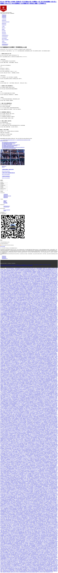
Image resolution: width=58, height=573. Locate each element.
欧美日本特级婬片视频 (34, 521)
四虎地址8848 (36, 509)
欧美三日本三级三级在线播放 (6, 554)
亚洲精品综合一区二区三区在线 (17, 402)
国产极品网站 (18, 488)
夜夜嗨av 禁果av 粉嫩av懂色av (32, 366)
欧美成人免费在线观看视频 (52, 309)
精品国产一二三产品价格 (15, 499)
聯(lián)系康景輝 (4, 38)
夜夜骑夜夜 (34, 364)
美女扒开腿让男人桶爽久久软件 (14, 343)
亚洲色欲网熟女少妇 (39, 339)
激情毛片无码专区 (14, 310)
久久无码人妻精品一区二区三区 (44, 353)
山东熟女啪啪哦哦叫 (14, 420)
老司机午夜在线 (29, 314)
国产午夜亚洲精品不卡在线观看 (40, 426)
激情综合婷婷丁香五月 (18, 553)
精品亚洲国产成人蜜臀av (12, 334)
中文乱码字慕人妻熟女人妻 (10, 276)
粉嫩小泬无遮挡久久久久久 (48, 428)
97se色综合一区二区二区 (4, 353)
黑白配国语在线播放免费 (23, 572)
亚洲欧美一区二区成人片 (10, 303)
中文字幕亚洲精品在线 (52, 446)
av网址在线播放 (38, 398)
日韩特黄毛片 (31, 559)
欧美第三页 (28, 364)
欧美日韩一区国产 (15, 417)
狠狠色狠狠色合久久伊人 (8, 566)
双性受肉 (21, 525)
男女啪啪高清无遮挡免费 (6, 305)
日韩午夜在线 (49, 327)
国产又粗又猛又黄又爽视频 (31, 572)
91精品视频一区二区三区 (36, 344)
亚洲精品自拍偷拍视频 (20, 435)
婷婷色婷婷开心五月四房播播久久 (20, 382)
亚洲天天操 (15, 298)
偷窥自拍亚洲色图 (39, 528)
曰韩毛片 (48, 436)
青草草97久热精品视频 (7, 360)
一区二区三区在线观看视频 (43, 333)
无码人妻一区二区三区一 (21, 403)
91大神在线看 (29, 537)
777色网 (28, 559)
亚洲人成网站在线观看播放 (32, 451)
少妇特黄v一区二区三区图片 (11, 292)
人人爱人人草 (26, 505)
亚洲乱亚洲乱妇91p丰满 (30, 447)
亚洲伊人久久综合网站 (16, 299)
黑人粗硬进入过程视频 (52, 292)
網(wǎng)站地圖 (2, 246)
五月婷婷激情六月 (5, 352)
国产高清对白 (45, 339)
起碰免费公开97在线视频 (27, 304)
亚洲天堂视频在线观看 (50, 317)
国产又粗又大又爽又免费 (31, 277)
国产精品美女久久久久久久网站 (41, 468)
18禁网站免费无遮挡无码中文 (49, 515)
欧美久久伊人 (52, 505)
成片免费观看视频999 (23, 299)
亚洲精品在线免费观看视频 (49, 571)
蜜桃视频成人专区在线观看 (37, 271)
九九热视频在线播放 (46, 456)
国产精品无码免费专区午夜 (19, 392)
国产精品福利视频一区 (49, 536)
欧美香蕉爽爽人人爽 (37, 536)
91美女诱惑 (42, 493)
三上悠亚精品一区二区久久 (24, 327)
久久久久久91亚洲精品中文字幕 (52, 455)
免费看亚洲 (52, 290)
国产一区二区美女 (45, 528)
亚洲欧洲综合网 (34, 419)
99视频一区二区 (26, 319)
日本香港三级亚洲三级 (24, 307)
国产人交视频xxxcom (23, 455)
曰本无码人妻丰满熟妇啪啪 (44, 292)
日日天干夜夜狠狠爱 (11, 272)
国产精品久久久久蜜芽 (23, 289)
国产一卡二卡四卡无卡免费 (24, 268)
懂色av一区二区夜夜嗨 (17, 330)
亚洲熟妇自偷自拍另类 (16, 341)
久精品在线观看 (44, 549)
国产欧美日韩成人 (47, 539)
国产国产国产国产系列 (40, 361)
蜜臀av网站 (55, 430)
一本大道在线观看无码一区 (53, 315)
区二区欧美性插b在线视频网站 (34, 337)
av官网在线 (12, 502)
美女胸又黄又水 (17, 500)
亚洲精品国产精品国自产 (24, 358)
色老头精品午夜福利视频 (35, 474)
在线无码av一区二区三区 (46, 296)
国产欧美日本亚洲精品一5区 (47, 330)
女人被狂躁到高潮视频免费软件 (50, 468)
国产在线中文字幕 (11, 553)
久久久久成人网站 (17, 570)
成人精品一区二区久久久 (53, 429)
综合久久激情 (7, 515)
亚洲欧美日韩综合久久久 (18, 393)
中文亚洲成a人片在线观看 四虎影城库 (51, 516)
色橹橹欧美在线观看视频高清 (20, 446)
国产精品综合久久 (48, 338)
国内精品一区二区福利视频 (22, 527)
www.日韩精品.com (34, 463)
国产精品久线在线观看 (36, 370)
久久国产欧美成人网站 (43, 368)
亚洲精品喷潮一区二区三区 (13, 507)
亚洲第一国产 (45, 341)
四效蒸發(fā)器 (4, 16)
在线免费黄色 (24, 386)
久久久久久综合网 (10, 476)
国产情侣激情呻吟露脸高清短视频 (41, 358)
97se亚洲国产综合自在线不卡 (50, 357)
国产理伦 (47, 293)
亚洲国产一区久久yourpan (11, 440)
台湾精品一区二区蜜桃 (13, 472)
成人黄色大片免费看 (30, 303)
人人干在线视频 (13, 505)
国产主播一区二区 (31, 505)
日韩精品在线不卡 (28, 292)
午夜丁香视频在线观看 (41, 359)
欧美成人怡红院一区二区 (51, 442)
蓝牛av (55, 558)
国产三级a (51, 489)
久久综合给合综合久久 (46, 483)
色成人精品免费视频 (37, 391)
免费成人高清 (49, 358)
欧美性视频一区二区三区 (25, 429)
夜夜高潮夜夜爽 (52, 392)
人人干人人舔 (25, 390)
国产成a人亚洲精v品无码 (16, 374)
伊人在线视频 (15, 409)
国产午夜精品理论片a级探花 (10, 280)
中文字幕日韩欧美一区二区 (29, 494)
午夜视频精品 (53, 268)
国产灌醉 (47, 502)
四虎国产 (52, 325)
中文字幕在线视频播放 (32, 522)
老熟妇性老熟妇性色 (38, 350)
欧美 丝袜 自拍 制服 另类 (12, 457)
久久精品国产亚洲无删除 (52, 322)
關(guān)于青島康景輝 (5, 39)
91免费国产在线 (22, 368)
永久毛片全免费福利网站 (29, 500)
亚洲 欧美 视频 (4, 325)
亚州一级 (56, 326)
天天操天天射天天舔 (45, 478)
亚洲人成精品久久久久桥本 (44, 488)
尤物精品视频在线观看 (51, 518)
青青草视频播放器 (16, 290)
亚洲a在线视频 (47, 457)
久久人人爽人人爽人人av (4, 312)
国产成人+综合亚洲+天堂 (42, 392)
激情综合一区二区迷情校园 (47, 506)
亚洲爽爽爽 (7, 403)
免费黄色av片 (30, 435)
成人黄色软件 (17, 338)
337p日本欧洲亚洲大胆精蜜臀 (36, 514)
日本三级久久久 (53, 303)
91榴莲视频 (17, 545)
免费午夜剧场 (10, 408)
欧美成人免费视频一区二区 (31, 288)
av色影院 (4, 423)
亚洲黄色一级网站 (12, 570)
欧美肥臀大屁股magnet (20, 461)
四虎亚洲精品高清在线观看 (48, 570)
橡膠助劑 (3, 29)
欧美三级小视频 (33, 310)
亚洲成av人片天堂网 (15, 544)
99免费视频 (26, 333)
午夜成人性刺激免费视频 (19, 339)
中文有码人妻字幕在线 (35, 435)
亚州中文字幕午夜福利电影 (53, 521)
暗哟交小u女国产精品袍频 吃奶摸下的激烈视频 (29, 428)
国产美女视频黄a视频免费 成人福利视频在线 (41, 326)
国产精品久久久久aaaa (18, 386)
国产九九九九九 (42, 375)
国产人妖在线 (38, 300)
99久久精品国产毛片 (44, 374)
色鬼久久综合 (2, 547)
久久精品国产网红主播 (42, 554)
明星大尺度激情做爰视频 (48, 564)
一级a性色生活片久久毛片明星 (44, 331)
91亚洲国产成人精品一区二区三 (43, 471)
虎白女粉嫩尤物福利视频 (24, 282)
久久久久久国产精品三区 (29, 325)
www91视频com (19, 507)
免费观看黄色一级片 (22, 408)
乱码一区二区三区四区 (8, 547)
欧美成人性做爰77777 (23, 445)
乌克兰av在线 (13, 392)
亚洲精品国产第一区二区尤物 (52, 398)
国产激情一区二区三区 (41, 570)
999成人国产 (9, 398)
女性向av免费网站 (7, 480)
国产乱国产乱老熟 (32, 311)
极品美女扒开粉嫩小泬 (26, 487)
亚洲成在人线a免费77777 (25, 375)
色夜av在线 (47, 278)
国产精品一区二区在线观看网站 (13, 387)
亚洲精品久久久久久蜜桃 (20, 434)
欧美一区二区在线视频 (12, 446)
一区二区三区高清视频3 (45, 277)
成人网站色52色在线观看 (29, 287)
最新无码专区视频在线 (24, 552)
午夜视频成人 (18, 436)
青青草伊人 (5, 440)
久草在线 (5, 282)
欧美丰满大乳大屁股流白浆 (20, 501)
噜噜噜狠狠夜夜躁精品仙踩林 (23, 533)
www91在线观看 (11, 327)
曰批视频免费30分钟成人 (13, 371)
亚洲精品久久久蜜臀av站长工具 (23, 377)
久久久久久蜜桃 (18, 358)
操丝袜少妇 (5, 358)
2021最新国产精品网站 (28, 403)
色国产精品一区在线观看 (39, 341)
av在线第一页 (25, 402)
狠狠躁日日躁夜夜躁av (53, 377)
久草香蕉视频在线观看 (46, 305)
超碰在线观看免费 (18, 563)
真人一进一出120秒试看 (47, 325)
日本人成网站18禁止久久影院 (51, 420)
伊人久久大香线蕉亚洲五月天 (50, 396)
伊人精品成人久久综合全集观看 (6, 392)
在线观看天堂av (5, 412)
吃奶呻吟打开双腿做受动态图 (28, 331)
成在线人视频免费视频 (54, 444)
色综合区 (39, 485)
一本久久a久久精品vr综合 (27, 365)
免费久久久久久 (16, 296)
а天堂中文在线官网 (22, 449)
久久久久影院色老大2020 (14, 322)
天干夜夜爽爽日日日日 (20, 534)
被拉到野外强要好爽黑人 (23, 488)
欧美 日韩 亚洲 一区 (32, 490)
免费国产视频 (8, 304)
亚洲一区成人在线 (36, 287)
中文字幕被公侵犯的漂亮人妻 (38, 399)
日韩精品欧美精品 (26, 490)
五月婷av (5, 539)
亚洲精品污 (17, 571)
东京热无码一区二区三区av (9, 424)
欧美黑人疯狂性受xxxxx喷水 (8, 374)
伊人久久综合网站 (24, 568)
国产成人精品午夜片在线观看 (18, 510)
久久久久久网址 (53, 327)
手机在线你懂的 (33, 418)
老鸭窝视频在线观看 (28, 449)
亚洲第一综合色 (19, 537)
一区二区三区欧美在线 (4, 391)
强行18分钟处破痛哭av (24, 570)
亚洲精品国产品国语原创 (34, 396)
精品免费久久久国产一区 (20, 565)
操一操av (3, 545)
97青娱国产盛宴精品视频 (22, 422)
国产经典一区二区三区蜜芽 (22, 423)
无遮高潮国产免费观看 (36, 565)
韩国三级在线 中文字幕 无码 (4, 327)
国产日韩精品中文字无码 (40, 386)
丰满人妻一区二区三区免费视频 (40, 293)
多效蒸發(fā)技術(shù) (5, 35)
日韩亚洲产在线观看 (6, 343)
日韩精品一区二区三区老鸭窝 (12, 548)
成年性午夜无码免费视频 (47, 361)
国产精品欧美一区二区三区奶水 (6, 284)
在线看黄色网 (6, 363)
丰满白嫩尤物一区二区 (49, 274)
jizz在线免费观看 (23, 303)
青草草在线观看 (2, 461)
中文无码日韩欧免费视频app (11, 514)
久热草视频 (54, 532)
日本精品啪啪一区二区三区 (18, 442)
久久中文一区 (33, 294)
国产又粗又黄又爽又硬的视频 (10, 401)
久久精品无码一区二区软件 (50, 285)
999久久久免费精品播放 (17, 303)
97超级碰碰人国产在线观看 (33, 429)
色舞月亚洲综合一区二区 (24, 541)
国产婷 (40, 288)
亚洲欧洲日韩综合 (34, 314)
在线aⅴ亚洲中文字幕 (12, 437)
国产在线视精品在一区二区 (28, 406)
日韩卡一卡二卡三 (24, 431)
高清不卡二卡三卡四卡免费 (19, 484)
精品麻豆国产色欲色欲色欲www (38, 506)
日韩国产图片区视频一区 (50, 548)
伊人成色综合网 (2, 431)
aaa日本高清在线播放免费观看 (40, 564)
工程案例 (3, 26)
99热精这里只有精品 (55, 385)
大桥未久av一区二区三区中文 (10, 271)
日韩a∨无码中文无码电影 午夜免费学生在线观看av (7, 430)
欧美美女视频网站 (24, 471)
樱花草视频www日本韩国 (5, 339)
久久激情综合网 (43, 393)
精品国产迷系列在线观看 (21, 522)
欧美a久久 (4, 317)
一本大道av (43, 447)
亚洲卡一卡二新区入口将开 (43, 467)
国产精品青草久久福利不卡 (24, 374)
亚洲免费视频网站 (35, 284)
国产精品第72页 (36, 327)
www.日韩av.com (49, 333)
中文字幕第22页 (3, 561)
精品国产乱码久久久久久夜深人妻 (25, 556)
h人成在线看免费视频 (27, 466)
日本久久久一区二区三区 (44, 398)
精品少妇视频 (15, 568)
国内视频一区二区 (28, 349)
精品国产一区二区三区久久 (39, 572)
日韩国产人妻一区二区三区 (11, 429)
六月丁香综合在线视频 (38, 490)
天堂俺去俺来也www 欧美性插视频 (35, 375)
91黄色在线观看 (42, 538)
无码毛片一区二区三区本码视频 (46, 312)
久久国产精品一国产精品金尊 (34, 412)
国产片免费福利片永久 (47, 418)
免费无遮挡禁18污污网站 (49, 359)
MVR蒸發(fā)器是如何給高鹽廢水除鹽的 (9, 148)
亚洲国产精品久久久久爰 (15, 520)
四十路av (22, 521)
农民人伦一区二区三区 (47, 537)
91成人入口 (45, 436)
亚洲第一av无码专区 (5, 433)
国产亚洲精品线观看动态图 (48, 380)
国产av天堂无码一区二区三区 (53, 293)
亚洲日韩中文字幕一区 (13, 372)
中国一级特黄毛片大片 (37, 423)
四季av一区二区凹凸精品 (5, 538)
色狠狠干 (23, 494)
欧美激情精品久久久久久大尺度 (40, 433)
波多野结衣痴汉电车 (51, 326)
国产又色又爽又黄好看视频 (33, 539)
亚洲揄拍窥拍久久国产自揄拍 (44, 403)
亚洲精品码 (10, 376)
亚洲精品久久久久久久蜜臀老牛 (10, 382)
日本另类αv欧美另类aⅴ (39, 360)
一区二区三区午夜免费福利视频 (49, 407)
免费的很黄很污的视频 (45, 469)
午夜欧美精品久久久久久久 (6, 533)
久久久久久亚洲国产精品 (22, 397)
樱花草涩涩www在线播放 (10, 423)
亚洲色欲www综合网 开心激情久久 (50, 272)
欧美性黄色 (40, 365)
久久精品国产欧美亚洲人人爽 (26, 274)
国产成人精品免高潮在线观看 (51, 467)
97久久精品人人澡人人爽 (33, 369)
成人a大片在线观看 (35, 363)
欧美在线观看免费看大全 (48, 363)
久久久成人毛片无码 (11, 338)
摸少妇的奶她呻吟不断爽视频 (42, 548)
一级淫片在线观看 (11, 552)
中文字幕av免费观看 (43, 536)
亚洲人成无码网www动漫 (12, 312)
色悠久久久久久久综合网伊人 (19, 441)
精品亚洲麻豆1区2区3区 (54, 547)
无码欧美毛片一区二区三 (11, 386)
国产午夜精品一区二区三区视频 (31, 347)
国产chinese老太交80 (13, 518)
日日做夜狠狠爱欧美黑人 (4, 338)
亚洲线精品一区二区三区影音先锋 (10, 345)
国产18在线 (45, 280)
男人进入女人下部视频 (23, 440)
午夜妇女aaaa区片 (29, 538)
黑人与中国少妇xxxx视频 (37, 526)
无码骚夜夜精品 (27, 434)
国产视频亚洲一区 (25, 507)
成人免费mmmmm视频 (51, 336)
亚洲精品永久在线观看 (13, 461)
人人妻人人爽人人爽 (53, 289)
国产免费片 (11, 319)
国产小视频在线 (45, 442)
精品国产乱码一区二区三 (5, 507)
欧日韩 (21, 539)
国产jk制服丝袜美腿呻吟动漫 (36, 283)
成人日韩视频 (28, 376)
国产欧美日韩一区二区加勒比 (6, 565)
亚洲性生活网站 (38, 347)
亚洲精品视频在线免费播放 (36, 507)
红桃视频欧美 (26, 441)
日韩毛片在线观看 (32, 413)
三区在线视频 (43, 354)
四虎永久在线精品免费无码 (11, 328)
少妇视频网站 (31, 381)
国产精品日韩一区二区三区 (34, 376)
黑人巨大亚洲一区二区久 (18, 463)
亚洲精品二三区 (44, 269)
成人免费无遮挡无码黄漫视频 (30, 515)
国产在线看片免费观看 (11, 455)
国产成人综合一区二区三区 (9, 521)
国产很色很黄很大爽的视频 (4, 404)
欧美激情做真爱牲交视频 (47, 517)
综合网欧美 (23, 444)
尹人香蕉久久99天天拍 (25, 539)
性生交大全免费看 (6, 319)
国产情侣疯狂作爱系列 (45, 417)
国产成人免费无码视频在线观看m (47, 350)
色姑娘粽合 (54, 495)
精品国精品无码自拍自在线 (48, 299)
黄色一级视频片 (30, 312)
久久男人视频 (5, 368)
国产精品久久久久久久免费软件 (23, 464)
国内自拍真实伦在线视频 (48, 294)
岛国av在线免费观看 (42, 338)
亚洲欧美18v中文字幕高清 (41, 314)
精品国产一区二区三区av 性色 (23, 277)
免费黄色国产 (29, 440)
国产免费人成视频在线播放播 (52, 372)
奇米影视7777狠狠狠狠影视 (11, 393)
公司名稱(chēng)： (3, 185)
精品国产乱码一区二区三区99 (49, 415)
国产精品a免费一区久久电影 (47, 385)
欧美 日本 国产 (46, 273)
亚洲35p (6, 294)
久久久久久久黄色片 (20, 372)
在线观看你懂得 (23, 515)
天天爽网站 (12, 361)
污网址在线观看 (43, 271)
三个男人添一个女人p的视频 (39, 390)
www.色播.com (44, 563)
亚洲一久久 (14, 460)
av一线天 (44, 543)
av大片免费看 (17, 455)
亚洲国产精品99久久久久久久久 (46, 276)
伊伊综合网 (47, 534)
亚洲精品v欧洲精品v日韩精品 (43, 555)
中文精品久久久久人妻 (37, 320)
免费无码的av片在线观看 (5, 277)
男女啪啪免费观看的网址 (27, 388)
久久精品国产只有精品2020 (7, 452)
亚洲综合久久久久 (24, 476)
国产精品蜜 (11, 523)
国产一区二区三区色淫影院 (19, 328)
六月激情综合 (48, 303)
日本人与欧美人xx (30, 333)
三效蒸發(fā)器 (4, 15)
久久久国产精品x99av (31, 348)
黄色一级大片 (54, 334)
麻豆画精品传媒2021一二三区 (53, 469)
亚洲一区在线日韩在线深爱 (46, 409)
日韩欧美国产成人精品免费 (35, 555)
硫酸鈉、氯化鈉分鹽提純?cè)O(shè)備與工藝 (9, 145)
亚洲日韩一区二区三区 (19, 460)
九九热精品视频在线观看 (24, 511)
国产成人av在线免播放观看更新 (13, 277)
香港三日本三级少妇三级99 (5, 523)
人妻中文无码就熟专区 (13, 304)
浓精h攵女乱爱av (41, 458)
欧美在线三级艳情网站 (41, 539)
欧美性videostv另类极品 (14, 561)
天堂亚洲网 (47, 433)
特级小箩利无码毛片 (22, 407)
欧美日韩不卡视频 (28, 415)
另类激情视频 (3, 401)
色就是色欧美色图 (27, 342)
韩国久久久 (34, 345)
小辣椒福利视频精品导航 (9, 268)
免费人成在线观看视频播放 (52, 488)
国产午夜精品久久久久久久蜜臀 (31, 456)
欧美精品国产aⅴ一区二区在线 (28, 409)
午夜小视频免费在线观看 (14, 370)
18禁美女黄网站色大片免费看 (43, 332)
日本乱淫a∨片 (17, 317)
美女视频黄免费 (50, 545)
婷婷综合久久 (54, 312)
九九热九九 (42, 300)
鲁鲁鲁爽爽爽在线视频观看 (11, 468)
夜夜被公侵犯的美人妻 (6, 375)
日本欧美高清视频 (20, 558)
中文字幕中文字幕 (53, 352)
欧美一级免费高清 (15, 566)
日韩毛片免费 (48, 531)
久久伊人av (42, 504)
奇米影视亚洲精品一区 (37, 447)
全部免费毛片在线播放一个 (23, 396)
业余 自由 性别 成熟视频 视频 (46, 522)
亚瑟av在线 (34, 433)
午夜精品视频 (39, 393)
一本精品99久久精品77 (24, 436)
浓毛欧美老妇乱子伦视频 (13, 458)
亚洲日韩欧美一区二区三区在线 (9, 354)
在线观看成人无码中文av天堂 (16, 350)
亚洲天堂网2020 (22, 317)
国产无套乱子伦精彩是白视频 (35, 309)
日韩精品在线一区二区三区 (48, 495)
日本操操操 (2, 380)
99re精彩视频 (31, 491)
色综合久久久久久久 (38, 522)
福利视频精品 (29, 328)
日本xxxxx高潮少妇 (34, 379)
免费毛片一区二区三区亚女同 (48, 479)
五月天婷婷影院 (52, 531)
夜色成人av (56, 407)
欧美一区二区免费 (8, 542)
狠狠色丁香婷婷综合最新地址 (15, 344)
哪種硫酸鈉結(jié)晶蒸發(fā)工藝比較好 (8, 143)
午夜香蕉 (47, 521)
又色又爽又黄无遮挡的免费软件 (45, 290)
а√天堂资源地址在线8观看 (18, 569)
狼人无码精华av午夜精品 (42, 387)
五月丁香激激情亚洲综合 (31, 541)
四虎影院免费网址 (36, 484)
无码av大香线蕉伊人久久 (7, 396)
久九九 (18, 466)
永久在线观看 (7, 446)
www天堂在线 (48, 527)
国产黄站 (33, 498)
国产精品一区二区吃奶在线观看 (31, 569)
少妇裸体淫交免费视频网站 (12, 331)
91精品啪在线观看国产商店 (29, 290)
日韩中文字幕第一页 (21, 509)
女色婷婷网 (50, 320)
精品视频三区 (6, 285)
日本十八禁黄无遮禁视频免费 (38, 268)
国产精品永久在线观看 (11, 418)
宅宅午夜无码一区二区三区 (48, 561)
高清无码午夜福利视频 (53, 460)
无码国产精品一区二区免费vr (8, 409)
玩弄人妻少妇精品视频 (19, 279)
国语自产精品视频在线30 (31, 390)
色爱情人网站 (11, 299)
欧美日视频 (29, 307)
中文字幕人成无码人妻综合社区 (49, 345)
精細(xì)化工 (3, 27)
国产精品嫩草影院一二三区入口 (21, 334)
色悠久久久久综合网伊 (23, 364)
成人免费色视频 (21, 276)
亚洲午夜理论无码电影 (22, 536)
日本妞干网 (19, 307)
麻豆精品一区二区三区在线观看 (6, 361)
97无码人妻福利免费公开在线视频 (8, 355)
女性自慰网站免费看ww (22, 469)
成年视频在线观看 (4, 500)
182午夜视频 (28, 483)
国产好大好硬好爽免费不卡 (32, 358)
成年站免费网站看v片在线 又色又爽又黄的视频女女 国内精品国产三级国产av (38, 315)
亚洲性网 (45, 386)
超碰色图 (9, 420)
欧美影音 (36, 548)
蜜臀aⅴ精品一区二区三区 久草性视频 (34, 305)
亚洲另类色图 (55, 456)
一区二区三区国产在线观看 (18, 550)
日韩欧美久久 (7, 333)
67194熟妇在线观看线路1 (18, 272)
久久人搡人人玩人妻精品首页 (8, 445)
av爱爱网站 (21, 466)
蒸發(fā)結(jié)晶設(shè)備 (7, 196)
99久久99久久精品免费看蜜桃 (41, 295)
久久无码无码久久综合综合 (27, 283)
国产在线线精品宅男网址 (40, 569)
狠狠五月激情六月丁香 (8, 512)
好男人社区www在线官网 (11, 536)
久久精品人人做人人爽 (8, 528)
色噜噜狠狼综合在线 (20, 409)
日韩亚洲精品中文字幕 (45, 322)
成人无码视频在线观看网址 (18, 462)
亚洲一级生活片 (24, 485)
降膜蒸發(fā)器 (4, 23)
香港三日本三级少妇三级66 (18, 467)
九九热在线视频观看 (46, 462)
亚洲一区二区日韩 (45, 365)
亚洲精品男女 (18, 517)
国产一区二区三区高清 (39, 277)
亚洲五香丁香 (29, 531)
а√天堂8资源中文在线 (35, 285)
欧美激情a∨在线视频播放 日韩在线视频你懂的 (20, 326)
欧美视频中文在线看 (18, 401)
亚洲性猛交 (32, 298)
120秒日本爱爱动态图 (15, 415)
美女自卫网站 (22, 342)
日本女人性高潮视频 (35, 531)
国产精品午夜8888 (9, 439)
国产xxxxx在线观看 (26, 412)
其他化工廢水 (4, 32)
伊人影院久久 (29, 361)
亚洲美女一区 (50, 371)
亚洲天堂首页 (44, 349)
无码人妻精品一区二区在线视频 (18, 493)
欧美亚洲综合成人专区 (13, 307)
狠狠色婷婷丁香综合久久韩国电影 (13, 428)
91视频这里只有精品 (41, 380)
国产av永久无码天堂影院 (24, 348)
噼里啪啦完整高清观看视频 (45, 289)
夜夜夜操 (25, 478)
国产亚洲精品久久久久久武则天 (17, 381)
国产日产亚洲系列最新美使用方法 (52, 311)
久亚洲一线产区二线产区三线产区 (48, 466)
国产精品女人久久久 (54, 390)
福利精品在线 (3, 568)
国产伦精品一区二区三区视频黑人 (29, 461)
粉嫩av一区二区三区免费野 (13, 399)
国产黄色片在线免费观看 (48, 304)
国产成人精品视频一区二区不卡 (37, 420)
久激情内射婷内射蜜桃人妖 (35, 467)
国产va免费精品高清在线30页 (7, 485)
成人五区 (25, 328)
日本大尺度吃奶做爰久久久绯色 (31, 386)
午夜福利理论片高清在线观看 (11, 369)
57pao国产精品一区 (27, 437)
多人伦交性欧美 (46, 369)
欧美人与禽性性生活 (20, 399)
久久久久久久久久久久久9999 (18, 490)
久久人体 (6, 526)
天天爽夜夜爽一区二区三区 (40, 272)
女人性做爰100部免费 (49, 554)
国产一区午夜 (9, 395)
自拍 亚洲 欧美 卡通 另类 (42, 303)
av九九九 (28, 485)
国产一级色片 (53, 358)
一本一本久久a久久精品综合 (31, 273)
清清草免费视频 (25, 279)
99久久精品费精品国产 (47, 565)
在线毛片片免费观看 (18, 280)
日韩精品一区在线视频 (33, 528)
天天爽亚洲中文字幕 (29, 419)
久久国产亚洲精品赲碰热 (24, 380)
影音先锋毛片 (27, 368)
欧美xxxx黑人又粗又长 (52, 569)
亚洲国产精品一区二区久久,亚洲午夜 (44, 328)
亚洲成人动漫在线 (41, 434)
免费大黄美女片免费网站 (12, 287)
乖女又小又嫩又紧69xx (23, 345)
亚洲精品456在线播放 (49, 316)
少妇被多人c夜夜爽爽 (22, 419)
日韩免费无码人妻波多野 (40, 487)
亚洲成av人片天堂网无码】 (6, 442)
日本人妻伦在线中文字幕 (48, 493)
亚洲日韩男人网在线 (27, 501)
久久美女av (11, 556)
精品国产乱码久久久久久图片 (14, 572)
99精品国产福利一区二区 (37, 325)
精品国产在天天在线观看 (53, 417)
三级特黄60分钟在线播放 (17, 521)
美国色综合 (29, 294)
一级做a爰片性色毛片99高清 (32, 560)
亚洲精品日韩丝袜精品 (8, 310)
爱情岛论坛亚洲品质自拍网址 (34, 392)
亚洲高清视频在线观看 (19, 487)
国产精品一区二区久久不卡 (49, 441)
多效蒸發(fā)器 (4, 17)
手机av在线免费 (54, 414)
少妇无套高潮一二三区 (21, 298)
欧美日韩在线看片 (22, 512)
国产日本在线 (55, 379)
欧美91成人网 (55, 406)
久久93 (25, 493)
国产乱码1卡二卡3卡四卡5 (51, 549)
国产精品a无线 (10, 353)
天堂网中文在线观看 (52, 369)
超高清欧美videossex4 (27, 548)
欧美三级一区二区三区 (40, 388)
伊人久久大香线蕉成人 (10, 498)
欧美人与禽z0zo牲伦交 (35, 430)
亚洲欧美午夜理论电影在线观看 (41, 560)
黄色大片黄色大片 (50, 504)
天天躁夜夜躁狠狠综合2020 (12, 433)
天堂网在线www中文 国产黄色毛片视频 (34, 355)
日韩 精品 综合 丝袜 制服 (15, 447)
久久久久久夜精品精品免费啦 (45, 321)
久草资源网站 (9, 342)
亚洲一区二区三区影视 (9, 496)
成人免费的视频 (18, 312)
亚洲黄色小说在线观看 (37, 278)
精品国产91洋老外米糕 (27, 276)
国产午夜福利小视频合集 (11, 469)
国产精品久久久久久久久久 (42, 472)
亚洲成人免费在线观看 (49, 425)
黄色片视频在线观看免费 (41, 496)
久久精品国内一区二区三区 (33, 544)
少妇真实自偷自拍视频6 (39, 466)
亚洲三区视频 (20, 568)
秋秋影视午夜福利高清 (49, 484)
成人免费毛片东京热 (23, 526)
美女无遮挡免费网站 (17, 327)
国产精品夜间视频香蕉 (8, 499)
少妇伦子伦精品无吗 (35, 415)
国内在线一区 (43, 357)
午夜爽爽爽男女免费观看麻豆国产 (8, 543)
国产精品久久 (18, 440)
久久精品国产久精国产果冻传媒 (49, 430)
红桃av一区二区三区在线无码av (32, 330)
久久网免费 (19, 380)
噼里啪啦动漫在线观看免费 (41, 345)
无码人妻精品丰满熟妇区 (22, 325)
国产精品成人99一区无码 (9, 365)
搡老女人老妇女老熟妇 (28, 532)
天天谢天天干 (34, 300)
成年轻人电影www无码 (4, 274)
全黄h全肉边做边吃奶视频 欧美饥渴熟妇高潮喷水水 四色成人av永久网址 (16, 425)
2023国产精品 (6, 300)
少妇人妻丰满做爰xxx (36, 520)
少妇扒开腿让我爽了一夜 (38, 279)
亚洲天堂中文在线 (11, 538)
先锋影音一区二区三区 (30, 561)
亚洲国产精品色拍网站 (40, 505)
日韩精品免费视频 (34, 558)
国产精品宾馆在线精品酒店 (36, 504)
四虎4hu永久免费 (37, 397)
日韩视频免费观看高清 (3, 558)
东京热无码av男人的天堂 (38, 296)
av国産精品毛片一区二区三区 (27, 558)
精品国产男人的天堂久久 (47, 334)
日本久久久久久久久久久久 (19, 271)
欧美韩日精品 (39, 424)
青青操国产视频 (28, 310)
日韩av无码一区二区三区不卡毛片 (24, 544)
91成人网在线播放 (44, 422)
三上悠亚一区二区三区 (4, 428)
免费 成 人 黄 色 (32, 466)
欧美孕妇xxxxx (25, 462)
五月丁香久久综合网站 (16, 491)
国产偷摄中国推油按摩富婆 (30, 526)
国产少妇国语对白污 (54, 496)
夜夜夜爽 (36, 295)
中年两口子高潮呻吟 (11, 368)
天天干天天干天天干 (37, 301)
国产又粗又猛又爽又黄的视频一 (36, 372)
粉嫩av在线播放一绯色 (22, 415)
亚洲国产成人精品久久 (33, 269)
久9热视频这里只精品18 (29, 343)
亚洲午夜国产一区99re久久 (15, 396)
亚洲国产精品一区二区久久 (46, 460)
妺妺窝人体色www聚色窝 (11, 517)
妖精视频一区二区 (10, 341)
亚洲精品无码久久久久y (52, 433)
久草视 (20, 511)
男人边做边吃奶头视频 (15, 426)
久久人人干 (36, 471)
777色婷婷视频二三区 (8, 379)
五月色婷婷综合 (17, 364)
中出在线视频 (21, 284)
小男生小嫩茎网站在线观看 (48, 434)
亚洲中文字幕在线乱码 (38, 457)
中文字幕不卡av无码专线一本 (31, 445)
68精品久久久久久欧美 (5, 334)
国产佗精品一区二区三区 (20, 548)
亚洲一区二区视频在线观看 (4, 466)
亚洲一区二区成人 (16, 523)
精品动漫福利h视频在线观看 (49, 344)
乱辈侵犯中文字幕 (25, 393)
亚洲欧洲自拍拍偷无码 (37, 500)
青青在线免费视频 (39, 269)
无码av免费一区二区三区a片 (6, 463)
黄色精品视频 (52, 457)
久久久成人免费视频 (48, 544)
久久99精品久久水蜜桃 (30, 462)
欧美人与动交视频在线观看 (35, 452)
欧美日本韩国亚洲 (18, 430)
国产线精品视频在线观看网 (52, 365)
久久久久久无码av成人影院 (53, 337)
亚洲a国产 (51, 473)
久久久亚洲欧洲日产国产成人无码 (34, 368)
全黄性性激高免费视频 (6, 311)
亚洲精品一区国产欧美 (7, 516)
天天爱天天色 (17, 469)
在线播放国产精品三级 (49, 343)
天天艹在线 (40, 285)
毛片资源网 (50, 440)
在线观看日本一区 (10, 290)
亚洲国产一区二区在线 (28, 444)
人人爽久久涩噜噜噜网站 (18, 414)
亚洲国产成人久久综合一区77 (27, 504)
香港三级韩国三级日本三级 (9, 326)
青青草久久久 (15, 537)
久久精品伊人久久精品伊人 (10, 493)
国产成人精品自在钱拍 (7, 273)
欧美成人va (40, 518)
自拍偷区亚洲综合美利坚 (41, 366)
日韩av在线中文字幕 (47, 401)
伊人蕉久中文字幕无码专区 (21, 477)
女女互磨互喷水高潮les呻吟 (20, 437)
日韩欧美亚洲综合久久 (13, 366)
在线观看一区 (33, 316)
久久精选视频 (50, 332)
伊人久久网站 (51, 514)
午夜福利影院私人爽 (27, 521)
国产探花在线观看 (9, 350)
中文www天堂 (18, 357)
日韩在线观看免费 (11, 330)
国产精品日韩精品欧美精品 (5, 457)
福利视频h (53, 423)
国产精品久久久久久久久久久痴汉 (19, 365)
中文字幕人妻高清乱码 (25, 381)
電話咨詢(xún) (4, 256)
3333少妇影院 (44, 364)
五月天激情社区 (21, 283)
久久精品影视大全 (41, 401)
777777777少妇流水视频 (7, 385)
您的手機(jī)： (2, 183)
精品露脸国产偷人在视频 (18, 418)
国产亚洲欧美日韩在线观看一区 (44, 370)
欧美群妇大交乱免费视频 (19, 412)
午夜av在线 (36, 527)
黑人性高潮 (41, 452)
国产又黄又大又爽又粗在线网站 (28, 509)
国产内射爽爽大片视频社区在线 (45, 529)
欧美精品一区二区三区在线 (41, 534)
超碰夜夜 (52, 523)
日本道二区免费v (37, 353)
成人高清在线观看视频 (14, 309)
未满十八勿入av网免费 (40, 379)
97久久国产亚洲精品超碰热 (53, 375)
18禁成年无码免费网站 (30, 299)
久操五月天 (52, 552)
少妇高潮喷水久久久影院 (51, 384)
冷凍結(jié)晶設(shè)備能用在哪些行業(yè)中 (9, 142)
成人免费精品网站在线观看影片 (18, 543)
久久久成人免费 (36, 333)
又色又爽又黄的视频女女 (16, 512)
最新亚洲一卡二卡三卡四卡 (7, 397)
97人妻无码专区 (20, 336)
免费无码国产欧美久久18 (9, 431)
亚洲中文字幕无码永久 (14, 273)
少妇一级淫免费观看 (28, 564)
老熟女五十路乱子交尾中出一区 (52, 555)
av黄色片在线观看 (51, 559)
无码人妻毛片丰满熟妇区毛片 (21, 472)
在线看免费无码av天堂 (36, 494)
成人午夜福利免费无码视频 (11, 441)
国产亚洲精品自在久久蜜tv (28, 514)
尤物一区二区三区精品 (45, 526)
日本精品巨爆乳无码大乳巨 (19, 320)
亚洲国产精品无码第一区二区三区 (18, 390)
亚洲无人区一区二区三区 (39, 428)
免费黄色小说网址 (51, 482)
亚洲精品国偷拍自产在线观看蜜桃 (30, 398)
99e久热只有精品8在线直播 (7, 520)
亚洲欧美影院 (20, 322)
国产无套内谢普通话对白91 (20, 514)
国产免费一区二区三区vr (47, 533)
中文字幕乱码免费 (29, 469)
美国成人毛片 (7, 388)
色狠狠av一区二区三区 (24, 312)
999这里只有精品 (41, 376)
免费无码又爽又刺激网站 (20, 333)
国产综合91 (4, 382)
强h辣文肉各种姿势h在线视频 (15, 342)
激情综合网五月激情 (19, 292)
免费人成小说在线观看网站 (21, 398)
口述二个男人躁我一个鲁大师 (47, 550)
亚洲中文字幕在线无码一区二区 (48, 572)
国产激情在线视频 (22, 549)
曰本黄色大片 (12, 375)
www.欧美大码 (16, 276)
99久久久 (47, 392)
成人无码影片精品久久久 (46, 547)
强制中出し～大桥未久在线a (51, 382)
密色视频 (30, 553)
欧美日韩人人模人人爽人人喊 (10, 336)
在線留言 (3, 41)
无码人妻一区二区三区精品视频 (52, 435)
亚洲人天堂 (18, 404)
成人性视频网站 (28, 554)
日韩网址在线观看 (40, 542)
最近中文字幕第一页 (32, 323)
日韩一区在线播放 (25, 543)
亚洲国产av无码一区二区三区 (47, 445)
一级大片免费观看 (20, 385)
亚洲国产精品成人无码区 (7, 380)
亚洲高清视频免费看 (13, 316)
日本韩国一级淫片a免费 (42, 396)
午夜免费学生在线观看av (46, 360)
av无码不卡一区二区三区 (8, 460)
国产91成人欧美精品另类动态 (28, 417)
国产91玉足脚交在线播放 (21, 285)
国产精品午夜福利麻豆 (18, 494)
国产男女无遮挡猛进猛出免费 (30, 354)
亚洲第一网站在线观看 (31, 279)
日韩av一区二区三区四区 (26, 332)
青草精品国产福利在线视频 (35, 276)
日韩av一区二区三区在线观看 (8, 537)
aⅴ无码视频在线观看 (46, 323)
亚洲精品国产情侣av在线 (35, 440)
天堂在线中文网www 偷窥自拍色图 (20, 349)
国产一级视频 (39, 451)
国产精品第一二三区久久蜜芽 (44, 450)
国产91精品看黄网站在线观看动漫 (22, 294)
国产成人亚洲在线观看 (32, 441)
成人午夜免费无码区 (4, 491)
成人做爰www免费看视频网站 (46, 509)
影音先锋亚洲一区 (29, 338)
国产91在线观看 (14, 391)
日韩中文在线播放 (41, 430)
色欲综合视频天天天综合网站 (43, 384)
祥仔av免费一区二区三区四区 (12, 301)
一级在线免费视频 (29, 422)
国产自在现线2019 (39, 408)
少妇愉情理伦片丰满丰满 (38, 461)
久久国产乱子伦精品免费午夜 (31, 426)
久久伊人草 (51, 458)
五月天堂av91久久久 (7, 474)
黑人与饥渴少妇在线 (14, 532)
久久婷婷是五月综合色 (24, 404)
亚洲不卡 (41, 385)
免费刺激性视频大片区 (30, 460)
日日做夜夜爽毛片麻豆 (25, 355)
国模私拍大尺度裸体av (11, 478)
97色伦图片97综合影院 (12, 549)
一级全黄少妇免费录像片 (39, 273)
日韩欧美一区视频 (35, 343)
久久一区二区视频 (24, 273)
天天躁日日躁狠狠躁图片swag (37, 549)
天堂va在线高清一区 (8, 289)
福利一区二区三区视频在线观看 (32, 552)
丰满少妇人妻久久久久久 (15, 526)
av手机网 (7, 563)
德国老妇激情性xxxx (12, 339)
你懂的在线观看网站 (31, 322)
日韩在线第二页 (50, 374)
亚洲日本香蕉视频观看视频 (33, 511)
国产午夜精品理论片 (34, 537)
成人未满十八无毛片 (5, 422)
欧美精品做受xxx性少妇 (53, 388)
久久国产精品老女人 (29, 420)
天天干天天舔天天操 (7, 414)
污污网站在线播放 (22, 496)
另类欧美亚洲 (52, 279)
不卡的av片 (2, 445)
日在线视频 (12, 463)
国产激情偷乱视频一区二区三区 (39, 334)
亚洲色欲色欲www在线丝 (38, 348)
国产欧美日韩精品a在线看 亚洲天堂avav (50, 376)
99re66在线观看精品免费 (34, 554)
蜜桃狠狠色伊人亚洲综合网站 (13, 466)
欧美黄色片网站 (46, 569)
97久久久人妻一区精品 (6, 518)
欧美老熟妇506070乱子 (42, 502)
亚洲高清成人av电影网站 (33, 319)
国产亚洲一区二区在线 (12, 563)
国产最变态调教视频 (53, 321)
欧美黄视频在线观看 (27, 399)
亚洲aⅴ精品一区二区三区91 (10, 364)
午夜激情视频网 (44, 382)
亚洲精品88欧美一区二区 (51, 269)
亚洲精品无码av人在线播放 (47, 268)
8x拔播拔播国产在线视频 (31, 357)
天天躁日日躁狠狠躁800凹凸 (30, 353)
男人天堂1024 (31, 380)
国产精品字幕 (7, 288)
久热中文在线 (51, 331)
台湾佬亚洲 (7, 556)
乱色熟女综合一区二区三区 (15, 315)
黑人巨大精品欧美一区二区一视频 (23, 480)
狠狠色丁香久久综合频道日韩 (16, 547)
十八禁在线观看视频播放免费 (50, 393)
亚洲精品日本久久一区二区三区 (30, 499)
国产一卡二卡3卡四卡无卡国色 (15, 413)
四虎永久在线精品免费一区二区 (31, 402)
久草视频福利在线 (52, 483)
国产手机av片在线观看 (22, 395)
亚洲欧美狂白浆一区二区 (33, 556)
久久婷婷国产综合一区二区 (6, 307)
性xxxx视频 (44, 285)
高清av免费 (36, 472)
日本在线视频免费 (28, 496)
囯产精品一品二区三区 (34, 442)
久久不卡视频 (39, 307)
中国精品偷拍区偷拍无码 (29, 370)
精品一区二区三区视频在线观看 (29, 495)
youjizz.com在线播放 (4, 509)
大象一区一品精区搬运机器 (49, 412)
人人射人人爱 (12, 450)
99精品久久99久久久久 (49, 426)
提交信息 (2, 191)
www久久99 (42, 391)
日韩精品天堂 (18, 539)
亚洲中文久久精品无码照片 (19, 439)
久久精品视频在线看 (11, 323)
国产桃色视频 (17, 314)
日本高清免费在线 (22, 520)
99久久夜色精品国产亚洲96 (36, 538)
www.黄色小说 (51, 464)
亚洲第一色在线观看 (36, 516)
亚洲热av (36, 365)
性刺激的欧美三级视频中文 (23, 288)
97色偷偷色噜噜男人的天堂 (40, 523)
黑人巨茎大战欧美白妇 (52, 278)
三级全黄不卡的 (31, 374)
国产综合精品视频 (16, 464)
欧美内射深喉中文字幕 (52, 282)
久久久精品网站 (22, 564)
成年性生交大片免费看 (40, 552)
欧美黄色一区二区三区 (43, 317)
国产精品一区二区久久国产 (17, 431)
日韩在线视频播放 (35, 502)
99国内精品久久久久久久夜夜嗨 (5, 456)
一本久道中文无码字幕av (4, 529)
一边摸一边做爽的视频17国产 (43, 311)
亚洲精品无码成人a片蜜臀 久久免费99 (46, 507)
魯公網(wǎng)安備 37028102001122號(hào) (7, 245)
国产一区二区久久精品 (8, 381)
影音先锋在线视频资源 (45, 307)
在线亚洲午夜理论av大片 (42, 510)
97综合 (38, 563)
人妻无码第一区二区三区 (21, 495)
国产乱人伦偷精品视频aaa (42, 527)
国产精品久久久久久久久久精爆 (10, 451)
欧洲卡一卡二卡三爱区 (20, 516)
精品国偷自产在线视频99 (44, 371)
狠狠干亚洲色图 (48, 342)
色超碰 (40, 563)
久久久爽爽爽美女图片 (48, 480)
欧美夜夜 (37, 377)
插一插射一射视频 (43, 301)
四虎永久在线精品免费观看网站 (31, 545)
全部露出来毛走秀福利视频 (32, 339)
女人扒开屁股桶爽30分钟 (20, 391)
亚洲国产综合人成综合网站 (26, 467)
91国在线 (29, 555)
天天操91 (45, 300)
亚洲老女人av (20, 323)
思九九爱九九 (41, 561)
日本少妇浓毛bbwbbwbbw (40, 404)
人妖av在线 (26, 391)
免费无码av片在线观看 (52, 534)
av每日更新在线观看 (6, 571)
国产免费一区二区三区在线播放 (5, 372)
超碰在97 (17, 511)
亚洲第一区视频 (35, 380)
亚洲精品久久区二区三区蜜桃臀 (17, 359)
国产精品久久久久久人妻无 (42, 274)
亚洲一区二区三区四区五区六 (27, 352)
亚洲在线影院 (33, 341)
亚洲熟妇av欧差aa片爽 (53, 477)
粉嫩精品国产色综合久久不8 (27, 418)
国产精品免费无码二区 (50, 474)
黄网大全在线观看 (31, 517)
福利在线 (9, 352)
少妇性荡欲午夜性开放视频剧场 (39, 495)
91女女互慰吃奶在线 (27, 321)
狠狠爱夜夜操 (30, 450)
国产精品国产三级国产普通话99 (40, 441)
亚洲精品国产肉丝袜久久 (50, 558)
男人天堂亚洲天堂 (4, 449)
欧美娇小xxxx (2, 354)
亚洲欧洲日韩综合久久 (32, 306)
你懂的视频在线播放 (27, 278)
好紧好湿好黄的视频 (47, 552)
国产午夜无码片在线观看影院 (32, 272)
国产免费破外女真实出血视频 (15, 555)
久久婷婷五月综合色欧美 (5, 437)
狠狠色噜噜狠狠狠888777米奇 (18, 502)
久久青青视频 (33, 439)
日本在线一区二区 (23, 500)
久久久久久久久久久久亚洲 (49, 487)
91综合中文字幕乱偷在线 (53, 277)
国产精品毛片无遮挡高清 (41, 531)
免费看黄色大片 (24, 550)
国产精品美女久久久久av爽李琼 (8, 402)
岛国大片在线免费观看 (53, 500)
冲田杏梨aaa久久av (31, 436)
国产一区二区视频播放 (17, 450)
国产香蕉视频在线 (3, 556)
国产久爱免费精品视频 (36, 450)
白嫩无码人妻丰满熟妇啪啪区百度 (9, 462)
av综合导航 (51, 456)
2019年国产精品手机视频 (42, 327)
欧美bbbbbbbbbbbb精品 (43, 494)
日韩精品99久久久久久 (39, 456)
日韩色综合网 (38, 464)
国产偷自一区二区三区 (54, 490)
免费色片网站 (30, 507)
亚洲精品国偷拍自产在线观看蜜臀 (14, 288)
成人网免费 (4, 425)
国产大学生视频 (34, 542)
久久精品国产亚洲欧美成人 (5, 406)
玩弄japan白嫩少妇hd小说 (48, 404)
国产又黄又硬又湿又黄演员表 (42, 558)
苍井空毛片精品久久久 (33, 563)
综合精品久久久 (17, 361)
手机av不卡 (50, 406)
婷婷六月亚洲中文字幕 (14, 385)
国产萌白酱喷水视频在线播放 (23, 560)
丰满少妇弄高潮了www (22, 387)
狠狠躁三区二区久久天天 (42, 343)
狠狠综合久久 (14, 321)
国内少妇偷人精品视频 (53, 556)
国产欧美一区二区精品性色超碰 (27, 336)
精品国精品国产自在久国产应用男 (43, 525)
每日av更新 (5, 490)
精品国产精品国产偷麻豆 (11, 314)
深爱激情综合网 (6, 384)
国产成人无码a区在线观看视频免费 (51, 472)
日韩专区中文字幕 (45, 399)
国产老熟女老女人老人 (28, 300)
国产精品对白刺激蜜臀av (23, 357)
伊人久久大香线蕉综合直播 (36, 532)
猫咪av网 (33, 403)
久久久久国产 (55, 545)
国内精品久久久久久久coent (36, 317)
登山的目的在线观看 (31, 320)
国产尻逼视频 (4, 525)
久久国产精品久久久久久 (31, 326)
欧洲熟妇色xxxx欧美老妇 (46, 419)
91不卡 (8, 558)
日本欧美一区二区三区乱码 (13, 559)
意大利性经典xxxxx (26, 392)
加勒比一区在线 (31, 268)
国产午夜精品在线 (21, 542)
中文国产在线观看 (8, 309)
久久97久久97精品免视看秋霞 (41, 425)
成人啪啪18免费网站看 (17, 354)
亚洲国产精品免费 (39, 310)
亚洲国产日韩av (4, 306)
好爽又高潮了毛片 (52, 408)
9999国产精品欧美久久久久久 (4, 559)
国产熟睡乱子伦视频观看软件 (19, 478)
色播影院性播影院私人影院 (44, 309)
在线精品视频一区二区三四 (36, 553)
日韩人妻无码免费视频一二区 (40, 306)
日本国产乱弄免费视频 (3, 278)
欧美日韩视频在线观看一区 (24, 517)
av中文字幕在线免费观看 (31, 533)
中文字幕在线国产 (24, 272)
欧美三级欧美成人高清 (12, 384)
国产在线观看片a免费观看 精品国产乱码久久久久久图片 (29, 371)
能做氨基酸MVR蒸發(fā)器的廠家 (8, 146)
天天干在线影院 (16, 407)
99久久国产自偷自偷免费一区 (47, 476)
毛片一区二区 (36, 359)
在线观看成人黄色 (34, 352)
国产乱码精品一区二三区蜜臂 (21, 353)
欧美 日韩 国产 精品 (12, 571)
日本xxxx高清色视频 (18, 444)
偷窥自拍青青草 (37, 403)
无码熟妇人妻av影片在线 (23, 555)
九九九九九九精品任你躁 (27, 534)
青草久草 (40, 276)
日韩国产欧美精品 (18, 305)
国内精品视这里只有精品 (27, 379)
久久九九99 (16, 423)
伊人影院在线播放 (29, 289)
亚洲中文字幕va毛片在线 (52, 424)
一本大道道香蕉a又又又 (44, 372)
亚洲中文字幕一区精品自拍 (53, 512)
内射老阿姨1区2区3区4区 (49, 306)
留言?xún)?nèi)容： (3, 188)
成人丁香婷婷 (25, 531)
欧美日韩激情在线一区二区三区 (34, 342)
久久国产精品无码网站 (34, 510)
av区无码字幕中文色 (21, 319)
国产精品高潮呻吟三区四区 (39, 323)
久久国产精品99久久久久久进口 (23, 473)
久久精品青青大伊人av (27, 341)
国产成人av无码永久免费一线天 (33, 525)
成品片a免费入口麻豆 (42, 316)
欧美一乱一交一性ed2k (39, 282)
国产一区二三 (25, 457)
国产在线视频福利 (50, 528)
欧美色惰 (35, 299)
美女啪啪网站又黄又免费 (41, 515)
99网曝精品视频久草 (54, 413)
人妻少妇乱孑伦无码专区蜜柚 (26, 442)
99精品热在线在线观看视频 (13, 403)
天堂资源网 (33, 548)
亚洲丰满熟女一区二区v (21, 453)
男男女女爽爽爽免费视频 (14, 397)
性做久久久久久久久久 (41, 407)
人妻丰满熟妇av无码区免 (23, 447)
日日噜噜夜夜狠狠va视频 (21, 532)
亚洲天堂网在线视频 (37, 529)
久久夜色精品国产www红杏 (28, 565)
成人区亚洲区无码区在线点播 (38, 476)
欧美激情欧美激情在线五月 (36, 406)
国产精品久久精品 (40, 330)
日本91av (48, 280)
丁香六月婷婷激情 (40, 352)
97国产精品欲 (8, 366)
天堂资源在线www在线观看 (42, 568)
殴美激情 (34, 523)
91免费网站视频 (11, 295)
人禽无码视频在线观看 (15, 449)
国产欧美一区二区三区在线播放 (24, 413)
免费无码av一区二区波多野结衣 (30, 280)
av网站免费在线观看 (37, 491)
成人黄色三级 (34, 468)
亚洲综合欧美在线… (16, 556)
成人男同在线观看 (27, 298)
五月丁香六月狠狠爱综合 (15, 419)
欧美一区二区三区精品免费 (5, 477)
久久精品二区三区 (48, 538)
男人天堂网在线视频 (25, 451)
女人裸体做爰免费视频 (16, 506)
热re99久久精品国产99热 (45, 320)
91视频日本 (37, 316)
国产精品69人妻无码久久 (44, 424)
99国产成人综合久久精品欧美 (12, 294)
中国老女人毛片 (43, 278)
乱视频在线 (30, 473)
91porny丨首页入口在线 (45, 279)
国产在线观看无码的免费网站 (48, 379)
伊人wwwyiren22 (7, 450)
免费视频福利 (2, 289)
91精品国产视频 (33, 408)
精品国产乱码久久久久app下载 (50, 301)
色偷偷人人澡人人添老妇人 (17, 476)
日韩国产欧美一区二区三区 (32, 393)
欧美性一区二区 (46, 282)
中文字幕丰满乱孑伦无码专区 (16, 515)
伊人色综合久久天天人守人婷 (7, 447)
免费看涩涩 (50, 502)
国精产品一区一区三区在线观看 (43, 440)
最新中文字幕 (31, 359)
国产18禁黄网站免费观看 (19, 379)
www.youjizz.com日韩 (3, 429)
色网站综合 (12, 442)
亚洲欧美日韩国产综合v (49, 439)
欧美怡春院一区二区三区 (43, 474)
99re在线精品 (39, 463)
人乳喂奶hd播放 (25, 339)
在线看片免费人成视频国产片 (19, 363)
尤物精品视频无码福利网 (22, 483)
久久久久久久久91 (39, 364)
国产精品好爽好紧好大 (7, 344)
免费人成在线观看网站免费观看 (21, 433)
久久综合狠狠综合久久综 (28, 520)
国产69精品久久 (53, 452)
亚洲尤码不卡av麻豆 (8, 541)
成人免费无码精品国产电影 (39, 499)
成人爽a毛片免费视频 (25, 523)
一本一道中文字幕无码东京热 (8, 560)
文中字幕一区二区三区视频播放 (13, 522)
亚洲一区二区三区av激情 (45, 501)
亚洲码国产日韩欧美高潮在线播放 (47, 498)
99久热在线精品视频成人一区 (7, 417)
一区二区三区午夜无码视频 (46, 413)
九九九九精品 (7, 295)
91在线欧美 (54, 570)
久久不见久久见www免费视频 (21, 310)
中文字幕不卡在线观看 (15, 395)
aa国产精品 (24, 528)
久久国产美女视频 (35, 303)
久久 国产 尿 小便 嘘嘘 (34, 304)
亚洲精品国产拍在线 (37, 354)
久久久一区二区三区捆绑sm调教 (32, 568)
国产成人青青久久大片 (36, 331)
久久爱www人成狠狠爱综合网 (35, 477)
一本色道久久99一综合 (6, 322)
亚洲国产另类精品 (4, 534)
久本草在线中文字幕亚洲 (46, 352)
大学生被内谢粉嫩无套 (39, 402)
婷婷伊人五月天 (43, 439)
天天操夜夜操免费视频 (24, 450)
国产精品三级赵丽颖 (9, 479)
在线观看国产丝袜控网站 (21, 311)
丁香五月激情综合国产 (24, 330)
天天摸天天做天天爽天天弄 (45, 355)
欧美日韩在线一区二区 (11, 363)
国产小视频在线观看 (45, 336)
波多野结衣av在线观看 (40, 537)
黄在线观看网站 (34, 449)
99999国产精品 (2, 294)
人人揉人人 (19, 370)
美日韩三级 (27, 528)
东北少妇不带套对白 (27, 484)
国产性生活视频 (41, 377)
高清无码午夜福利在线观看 (12, 436)
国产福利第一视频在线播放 (30, 397)
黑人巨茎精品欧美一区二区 (33, 480)
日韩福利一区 (5, 536)
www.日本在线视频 (48, 366)
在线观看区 (17, 549)
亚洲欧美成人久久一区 (7, 315)
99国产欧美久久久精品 (12, 501)
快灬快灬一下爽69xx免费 (32, 282)
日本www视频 (49, 444)
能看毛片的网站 (44, 420)
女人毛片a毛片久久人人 (20, 331)
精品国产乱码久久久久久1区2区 (19, 468)
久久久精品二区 (7, 461)
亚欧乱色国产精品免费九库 (5, 434)
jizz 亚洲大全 (44, 319)
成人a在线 (39, 478)
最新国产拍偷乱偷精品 (34, 437)
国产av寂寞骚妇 (47, 414)
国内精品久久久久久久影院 (25, 269)
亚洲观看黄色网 (19, 366)
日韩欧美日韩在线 (42, 571)
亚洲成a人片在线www (47, 377)
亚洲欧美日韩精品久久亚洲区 (37, 336)
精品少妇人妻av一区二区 (7, 494)
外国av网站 (54, 498)
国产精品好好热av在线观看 (14, 377)
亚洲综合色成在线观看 (41, 304)
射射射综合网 (19, 518)
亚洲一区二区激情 (14, 380)
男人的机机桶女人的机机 (29, 423)
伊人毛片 (16, 336)
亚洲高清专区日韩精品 (15, 408)
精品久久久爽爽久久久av (44, 347)
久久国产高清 (3, 526)
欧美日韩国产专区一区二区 (45, 406)
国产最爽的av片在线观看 (22, 338)
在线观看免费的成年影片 (38, 460)
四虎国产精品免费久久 (15, 452)
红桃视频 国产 (6, 413)
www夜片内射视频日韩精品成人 (10, 357)
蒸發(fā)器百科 (4, 33)
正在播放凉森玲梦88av (6, 502)
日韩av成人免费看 (25, 366)
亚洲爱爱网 (35, 517)
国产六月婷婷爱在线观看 (50, 349)
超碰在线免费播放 (34, 534)
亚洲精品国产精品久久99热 (7, 419)
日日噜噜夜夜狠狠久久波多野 (28, 284)
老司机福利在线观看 (4, 420)
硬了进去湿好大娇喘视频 (12, 406)
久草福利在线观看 (30, 488)
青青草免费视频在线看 (28, 293)
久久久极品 (29, 396)
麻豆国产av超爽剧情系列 (46, 381)
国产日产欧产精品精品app (23, 426)
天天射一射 (5, 321)
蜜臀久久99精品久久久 (6, 320)
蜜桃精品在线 (35, 409)
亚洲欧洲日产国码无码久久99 (11, 278)
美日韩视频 (30, 523)
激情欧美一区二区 (17, 552)
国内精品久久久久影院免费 (17, 424)
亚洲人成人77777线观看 (13, 558)
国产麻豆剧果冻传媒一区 (12, 333)
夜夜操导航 (16, 323)
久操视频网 (46, 504)
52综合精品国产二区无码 (16, 525)
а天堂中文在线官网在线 (4, 408)
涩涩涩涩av (31, 278)
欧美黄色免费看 (6, 332)
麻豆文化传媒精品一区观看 (12, 412)
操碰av (31, 364)
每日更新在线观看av (52, 397)
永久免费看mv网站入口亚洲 (44, 512)
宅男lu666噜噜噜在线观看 (38, 382)
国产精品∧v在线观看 (52, 355)
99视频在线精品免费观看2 (19, 332)
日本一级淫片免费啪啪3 (23, 361)
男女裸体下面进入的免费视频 (25, 350)
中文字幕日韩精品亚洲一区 (22, 538)
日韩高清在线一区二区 (15, 560)
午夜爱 (11, 515)
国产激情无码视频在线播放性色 (27, 271)
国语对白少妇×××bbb (16, 445)
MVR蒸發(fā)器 (4, 42)
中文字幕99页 (47, 458)
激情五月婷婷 (23, 354)
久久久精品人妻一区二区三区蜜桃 (46, 451)
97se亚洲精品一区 (36, 561)
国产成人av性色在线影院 (18, 295)
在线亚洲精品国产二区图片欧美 (50, 510)
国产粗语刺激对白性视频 (41, 437)
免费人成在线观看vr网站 (4, 531)
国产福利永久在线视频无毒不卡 (41, 449)
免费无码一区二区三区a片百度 (12, 534)
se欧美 (10, 413)
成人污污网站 (54, 316)
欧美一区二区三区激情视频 (9, 506)
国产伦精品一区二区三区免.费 (13, 453)
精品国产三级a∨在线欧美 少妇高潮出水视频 (24, 309)
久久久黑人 (41, 553)
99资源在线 (2, 414)
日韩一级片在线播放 (46, 482)
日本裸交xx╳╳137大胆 (13, 434)
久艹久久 (22, 337)
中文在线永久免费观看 (38, 413)
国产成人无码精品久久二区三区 (31, 424)
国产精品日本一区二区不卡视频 (36, 469)
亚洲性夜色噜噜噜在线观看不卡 (37, 422)
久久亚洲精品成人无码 (4, 330)
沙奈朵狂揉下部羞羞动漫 (7, 483)
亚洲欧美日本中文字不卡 (11, 484)
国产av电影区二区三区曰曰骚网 (7, 426)
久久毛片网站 (53, 461)
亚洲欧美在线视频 (53, 296)
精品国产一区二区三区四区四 (29, 446)
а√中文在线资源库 (12, 332)
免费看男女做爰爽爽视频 (31, 471)
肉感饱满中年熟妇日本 (38, 322)
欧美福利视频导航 (22, 499)
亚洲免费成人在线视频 (23, 545)
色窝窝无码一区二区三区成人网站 (49, 541)
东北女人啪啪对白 (28, 408)
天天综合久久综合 (30, 566)
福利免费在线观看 (13, 554)
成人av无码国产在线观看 (30, 301)
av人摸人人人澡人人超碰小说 (24, 306)
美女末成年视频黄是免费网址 (37, 312)
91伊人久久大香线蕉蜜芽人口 (46, 395)
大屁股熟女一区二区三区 (40, 480)
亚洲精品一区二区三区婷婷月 (4, 399)
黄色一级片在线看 (27, 369)
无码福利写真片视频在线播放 (46, 461)
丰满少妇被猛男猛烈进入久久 (34, 483)
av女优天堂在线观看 (41, 415)
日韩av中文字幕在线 (37, 512)
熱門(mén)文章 (4, 166)
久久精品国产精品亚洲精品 (16, 479)
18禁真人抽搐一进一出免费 (48, 553)
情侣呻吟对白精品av (41, 517)
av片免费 (20, 296)
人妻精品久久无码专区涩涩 (27, 372)
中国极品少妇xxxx (6, 387)
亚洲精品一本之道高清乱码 (49, 314)
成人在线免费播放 (50, 463)
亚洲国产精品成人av (16, 422)
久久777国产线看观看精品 (10, 569)
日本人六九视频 (38, 439)
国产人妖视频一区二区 (43, 444)
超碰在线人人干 (51, 526)
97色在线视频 (50, 422)
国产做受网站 (13, 488)
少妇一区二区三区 (34, 388)
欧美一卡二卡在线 (54, 480)
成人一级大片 (33, 296)
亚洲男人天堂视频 (39, 319)
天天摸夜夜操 (5, 272)
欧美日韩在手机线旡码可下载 (37, 395)
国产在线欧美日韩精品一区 (11, 282)
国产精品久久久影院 (22, 343)
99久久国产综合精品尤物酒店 (39, 453)
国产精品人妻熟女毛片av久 (38, 482)
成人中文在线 (9, 561)
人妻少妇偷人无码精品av (28, 363)
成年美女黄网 (28, 571)
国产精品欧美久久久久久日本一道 (23, 566)
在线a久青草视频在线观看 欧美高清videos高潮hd (33, 493)
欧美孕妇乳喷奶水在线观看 (30, 334)
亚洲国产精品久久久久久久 (28, 385)
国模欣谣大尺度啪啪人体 (13, 435)
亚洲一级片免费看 (27, 337)
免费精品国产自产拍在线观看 (15, 289)
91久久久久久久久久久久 (30, 529)
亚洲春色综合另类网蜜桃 (50, 387)
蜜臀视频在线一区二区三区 (49, 287)
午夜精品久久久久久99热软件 (38, 489)
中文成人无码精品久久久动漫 (37, 417)
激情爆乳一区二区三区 (4, 386)
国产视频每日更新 (20, 474)
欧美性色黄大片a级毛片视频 (30, 382)
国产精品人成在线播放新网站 (51, 566)
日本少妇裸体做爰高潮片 (33, 501)
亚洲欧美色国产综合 (34, 496)
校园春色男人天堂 (6, 458)
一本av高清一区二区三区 (31, 457)
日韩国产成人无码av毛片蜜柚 (21, 420)
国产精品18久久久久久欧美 (16, 348)
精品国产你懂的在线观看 (14, 325)
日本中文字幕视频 (20, 352)
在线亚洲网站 (40, 442)
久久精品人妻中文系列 (37, 321)
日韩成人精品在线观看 (13, 477)
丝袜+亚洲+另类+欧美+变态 (11, 358)
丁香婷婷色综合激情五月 (22, 456)
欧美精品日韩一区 (8, 532)
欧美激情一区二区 (36, 381)
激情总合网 (39, 501)
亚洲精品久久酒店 (28, 387)
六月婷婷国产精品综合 (6, 472)
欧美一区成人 (36, 547)
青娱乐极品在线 (31, 327)
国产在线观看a (42, 344)
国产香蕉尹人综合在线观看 (28, 474)
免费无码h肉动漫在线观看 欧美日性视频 (19, 498)
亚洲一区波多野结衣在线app (50, 295)
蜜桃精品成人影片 (25, 525)
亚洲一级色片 (29, 478)
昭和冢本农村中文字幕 (28, 317)
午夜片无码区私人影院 (22, 452)
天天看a (27, 522)
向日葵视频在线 (31, 479)
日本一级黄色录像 (16, 368)
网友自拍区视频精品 (49, 532)
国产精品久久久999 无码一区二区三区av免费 (6, 407)
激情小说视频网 (39, 419)
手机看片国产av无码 (53, 401)
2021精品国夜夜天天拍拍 (20, 316)
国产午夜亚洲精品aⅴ (6, 435)
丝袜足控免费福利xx (29, 498)
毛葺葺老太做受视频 (10, 390)
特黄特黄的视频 (23, 554)
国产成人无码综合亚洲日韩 (39, 280)
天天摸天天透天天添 (21, 417)
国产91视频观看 (13, 360)
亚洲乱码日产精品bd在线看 (38, 298)
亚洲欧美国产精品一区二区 (20, 505)
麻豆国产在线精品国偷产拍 (9, 568)
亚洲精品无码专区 (27, 407)
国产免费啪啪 (22, 344)
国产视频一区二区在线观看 (45, 423)
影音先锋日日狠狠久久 (47, 391)
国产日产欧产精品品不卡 (14, 474)
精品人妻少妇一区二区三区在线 (9, 510)
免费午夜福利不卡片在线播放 (8, 359)
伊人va (13, 296)
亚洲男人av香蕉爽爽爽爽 (46, 499)
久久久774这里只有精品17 (36, 385)
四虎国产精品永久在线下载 (42, 556)
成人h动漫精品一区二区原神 (4, 376)
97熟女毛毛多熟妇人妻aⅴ (25, 305)
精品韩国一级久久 (15, 376)
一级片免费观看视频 (20, 457)
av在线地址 (33, 328)
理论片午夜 (19, 273)
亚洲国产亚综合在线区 (28, 285)
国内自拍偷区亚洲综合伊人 (13, 489)
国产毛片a (27, 458)
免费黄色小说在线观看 (31, 295)
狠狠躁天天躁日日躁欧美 (36, 431)
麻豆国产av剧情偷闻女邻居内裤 (17, 485)
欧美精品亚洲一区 (24, 295)
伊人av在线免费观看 (30, 506)
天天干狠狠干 (47, 477)
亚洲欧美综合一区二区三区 (12, 300)
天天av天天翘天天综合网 (29, 549)
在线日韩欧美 (9, 473)
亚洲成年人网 (42, 369)
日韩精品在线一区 (14, 398)
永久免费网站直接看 (9, 544)
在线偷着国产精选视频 (10, 490)
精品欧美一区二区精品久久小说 (13, 529)
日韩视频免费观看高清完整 (14, 480)
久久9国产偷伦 (23, 547)
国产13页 (16, 538)
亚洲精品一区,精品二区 (18, 451)
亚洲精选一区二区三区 (23, 301)
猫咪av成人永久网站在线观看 (12, 285)
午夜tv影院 (31, 399)
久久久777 (8, 269)
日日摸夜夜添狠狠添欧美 (24, 518)
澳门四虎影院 (47, 375)
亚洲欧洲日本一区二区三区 (40, 418)
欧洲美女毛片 (9, 321)
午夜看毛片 (40, 381)
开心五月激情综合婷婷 (36, 488)
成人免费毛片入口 (35, 384)
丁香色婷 (50, 423)
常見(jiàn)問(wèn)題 (5, 36)
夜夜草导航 (17, 536)
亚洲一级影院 (49, 563)
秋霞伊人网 (25, 435)
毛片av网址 (31, 484)
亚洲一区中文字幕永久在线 (53, 288)
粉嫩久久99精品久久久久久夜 (44, 397)
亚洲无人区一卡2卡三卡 (51, 341)
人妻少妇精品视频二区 (35, 338)
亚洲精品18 (8, 550)
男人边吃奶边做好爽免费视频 (50, 543)
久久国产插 (20, 428)
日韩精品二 (54, 458)
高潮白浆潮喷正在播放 (42, 484)
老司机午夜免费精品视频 (51, 300)
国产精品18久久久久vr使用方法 (11, 504)
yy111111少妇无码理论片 (37, 374)
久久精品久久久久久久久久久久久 (44, 337)
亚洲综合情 (41, 483)
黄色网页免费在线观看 (25, 553)
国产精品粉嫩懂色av (6, 552)
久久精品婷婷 (33, 564)
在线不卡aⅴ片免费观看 (10, 298)
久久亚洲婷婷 (32, 472)
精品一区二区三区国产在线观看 (24, 491)
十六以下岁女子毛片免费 (52, 520)
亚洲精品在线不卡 (9, 525)
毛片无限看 (32, 321)
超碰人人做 (37, 288)
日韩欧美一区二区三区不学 (20, 321)
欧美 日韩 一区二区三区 (33, 274)
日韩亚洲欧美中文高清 (13, 311)
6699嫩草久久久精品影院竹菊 (26, 463)
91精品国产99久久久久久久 (10, 337)
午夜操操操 (50, 471)
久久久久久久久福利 (25, 323)
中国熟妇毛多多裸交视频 (14, 482)
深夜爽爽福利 (20, 482)
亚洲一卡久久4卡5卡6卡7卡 (34, 434)
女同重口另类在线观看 (15, 483)
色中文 (42, 305)
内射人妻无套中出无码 (17, 337)
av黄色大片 (7, 453)
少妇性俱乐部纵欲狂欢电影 (25, 401)
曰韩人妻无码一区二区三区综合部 (12, 495)
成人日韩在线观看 (32, 350)
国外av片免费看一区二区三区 (38, 559)
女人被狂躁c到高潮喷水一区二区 (17, 528)
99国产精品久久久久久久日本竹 (28, 502)
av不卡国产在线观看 (42, 287)
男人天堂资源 (42, 431)
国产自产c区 (24, 296)
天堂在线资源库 (2, 309)
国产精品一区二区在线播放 (53, 403)
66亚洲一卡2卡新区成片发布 (35, 332)
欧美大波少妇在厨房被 (19, 531)
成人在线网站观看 (13, 516)
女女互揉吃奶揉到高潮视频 (12, 404)
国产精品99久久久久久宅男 (52, 450)
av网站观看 (36, 311)
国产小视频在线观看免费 (50, 485)
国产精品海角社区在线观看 (53, 307)
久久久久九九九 (7, 545)
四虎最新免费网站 (45, 559)
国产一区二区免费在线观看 (52, 478)
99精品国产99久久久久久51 (20, 369)
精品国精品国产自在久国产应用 (43, 455)
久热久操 (2, 480)
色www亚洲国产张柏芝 (8, 415)
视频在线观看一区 (22, 290)
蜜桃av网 (55, 317)
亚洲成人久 (12, 550)
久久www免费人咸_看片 (50, 491)
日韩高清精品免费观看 (41, 363)
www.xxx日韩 (19, 554)
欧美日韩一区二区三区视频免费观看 (36, 349)
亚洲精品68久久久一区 (45, 288)
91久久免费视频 (12, 305)
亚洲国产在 (12, 494)
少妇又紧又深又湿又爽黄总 (27, 510)
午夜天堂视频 (15, 319)
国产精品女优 (28, 296)
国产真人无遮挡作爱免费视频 (45, 283)
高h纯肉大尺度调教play (19, 504)
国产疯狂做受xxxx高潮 (34, 478)
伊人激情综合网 (45, 402)
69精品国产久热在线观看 (6, 572)
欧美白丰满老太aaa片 (31, 550)
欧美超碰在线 (33, 360)
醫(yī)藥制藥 (3, 30)
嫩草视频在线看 (49, 339)
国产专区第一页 (44, 310)
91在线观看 (36, 328)
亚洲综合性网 (17, 345)
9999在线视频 (13, 349)
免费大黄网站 (9, 296)
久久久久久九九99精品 (49, 568)
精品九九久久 (52, 449)
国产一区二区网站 (27, 477)
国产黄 (35, 505)
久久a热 (43, 457)
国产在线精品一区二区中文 (49, 447)
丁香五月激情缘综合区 (18, 269)
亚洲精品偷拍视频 (13, 545)
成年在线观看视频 (46, 388)
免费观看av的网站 (31, 543)
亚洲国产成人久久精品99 (37, 290)
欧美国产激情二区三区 (46, 489)
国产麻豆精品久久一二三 (40, 544)
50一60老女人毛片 (34, 361)
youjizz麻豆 (10, 526)
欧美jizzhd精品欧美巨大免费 (46, 473)
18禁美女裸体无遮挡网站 (4, 517)
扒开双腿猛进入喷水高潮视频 (17, 355)
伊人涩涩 (39, 371)
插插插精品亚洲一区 (18, 429)
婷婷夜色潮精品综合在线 (12, 388)
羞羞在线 (18, 306)
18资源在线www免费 (14, 347)
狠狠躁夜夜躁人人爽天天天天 (33, 401)
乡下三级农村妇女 (24, 424)
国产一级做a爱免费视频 (16, 268)
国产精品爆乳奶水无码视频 (53, 328)
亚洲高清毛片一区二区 (7, 349)
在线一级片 (4, 569)
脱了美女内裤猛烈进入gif (11, 531)
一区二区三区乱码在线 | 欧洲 (37, 289)
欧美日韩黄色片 (39, 409)
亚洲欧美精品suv (28, 452)
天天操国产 (34, 293)
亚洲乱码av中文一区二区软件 (21, 458)
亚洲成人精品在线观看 (41, 284)
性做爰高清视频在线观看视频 (48, 453)
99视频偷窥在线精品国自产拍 (10, 317)
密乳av (18, 301)
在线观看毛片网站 (29, 431)
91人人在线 (7, 489)
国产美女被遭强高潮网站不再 (22, 559)
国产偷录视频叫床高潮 (51, 511)
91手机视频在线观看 (20, 304)
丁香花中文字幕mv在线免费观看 (32, 570)
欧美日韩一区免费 (48, 496)
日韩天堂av (23, 292)
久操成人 (13, 439)
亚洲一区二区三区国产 (51, 399)
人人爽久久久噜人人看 (32, 464)
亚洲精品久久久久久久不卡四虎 (34, 458)
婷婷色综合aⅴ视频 (38, 357)
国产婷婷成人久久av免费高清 (49, 437)
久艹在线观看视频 (43, 532)
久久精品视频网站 (49, 310)
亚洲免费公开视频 (25, 322)
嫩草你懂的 (24, 482)
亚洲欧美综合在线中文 (50, 364)
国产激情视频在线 (34, 307)
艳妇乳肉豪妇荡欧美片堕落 (40, 541)
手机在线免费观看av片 (30, 476)
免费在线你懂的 (5, 455)
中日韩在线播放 (44, 518)
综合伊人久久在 (54, 428)
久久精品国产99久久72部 (23, 315)
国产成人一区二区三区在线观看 (5, 316)
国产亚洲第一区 (2, 415)
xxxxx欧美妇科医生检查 (45, 298)
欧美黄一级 (19, 371)
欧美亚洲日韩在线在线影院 (43, 435)
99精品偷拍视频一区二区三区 (11, 487)
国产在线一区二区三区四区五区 (40, 294)
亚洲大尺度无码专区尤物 (21, 293)
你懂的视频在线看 (18, 282)
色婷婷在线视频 (16, 283)
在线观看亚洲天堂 (53, 366)
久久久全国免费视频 (45, 463)
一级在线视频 (10, 391)
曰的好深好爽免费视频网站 (6, 482)
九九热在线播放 (45, 545)
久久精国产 (29, 414)
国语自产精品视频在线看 (33, 485)
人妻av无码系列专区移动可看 (14, 456)
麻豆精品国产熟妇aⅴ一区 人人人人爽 (12, 527)
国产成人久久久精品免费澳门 (16, 541)
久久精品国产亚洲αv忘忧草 (15, 284)
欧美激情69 (13, 379)
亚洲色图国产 (24, 537)
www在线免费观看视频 (52, 542)
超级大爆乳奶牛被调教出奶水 (22, 529)
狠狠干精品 (23, 370)
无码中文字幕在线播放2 (15, 542)
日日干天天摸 (25, 460)
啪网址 (51, 414)
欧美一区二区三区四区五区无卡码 (32, 425)
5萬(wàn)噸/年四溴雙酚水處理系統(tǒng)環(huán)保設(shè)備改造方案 (13, 147)
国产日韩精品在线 (4, 484)
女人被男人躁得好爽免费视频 (35, 292)
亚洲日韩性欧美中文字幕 (29, 395)
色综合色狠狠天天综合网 (21, 489)
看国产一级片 (29, 430)
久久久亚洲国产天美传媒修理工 (21, 347)
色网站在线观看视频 (44, 485)
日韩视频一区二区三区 (16, 496)
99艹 (26, 453)
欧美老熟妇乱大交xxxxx (33, 487)
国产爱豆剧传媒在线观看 (53, 353)
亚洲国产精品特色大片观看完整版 (12, 306)
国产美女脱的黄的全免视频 (11, 500)
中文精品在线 (22, 341)
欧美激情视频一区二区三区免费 (44, 520)
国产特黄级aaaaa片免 (43, 516)
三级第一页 (33, 365)
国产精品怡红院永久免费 (17, 375)
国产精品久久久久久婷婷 (40, 299)
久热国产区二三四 (25, 414)
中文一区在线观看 (13, 565)
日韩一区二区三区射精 (5, 553)
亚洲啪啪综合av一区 (30, 345)
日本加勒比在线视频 (8, 488)
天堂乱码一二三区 (29, 433)
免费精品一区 (27, 311)
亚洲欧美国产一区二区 (20, 388)
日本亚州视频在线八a (29, 455)
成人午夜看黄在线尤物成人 (5, 371)
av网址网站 (53, 445)
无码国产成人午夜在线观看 (14, 533)
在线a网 (42, 325)
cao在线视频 (24, 569)
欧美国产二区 (56, 528)
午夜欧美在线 (45, 566)
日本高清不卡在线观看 (43, 491)
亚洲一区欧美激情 (9, 348)
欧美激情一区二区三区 (26, 359)
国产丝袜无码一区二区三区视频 (28, 516)
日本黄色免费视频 (31, 391)
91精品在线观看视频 (14, 293)
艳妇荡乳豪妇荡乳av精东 (46, 408)
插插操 (39, 369)
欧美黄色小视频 (40, 547)
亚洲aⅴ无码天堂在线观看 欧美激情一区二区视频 (41, 446)
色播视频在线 (55, 371)
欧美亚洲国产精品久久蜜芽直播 (51, 368)
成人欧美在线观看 (49, 319)
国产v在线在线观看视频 (19, 278)
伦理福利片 (48, 429)
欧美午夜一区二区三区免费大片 (13, 274)
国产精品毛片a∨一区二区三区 (44, 464)
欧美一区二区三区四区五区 (51, 494)
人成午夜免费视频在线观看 (30, 512)
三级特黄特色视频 (42, 477)
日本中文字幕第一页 (42, 412)
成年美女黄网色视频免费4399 (41, 429)
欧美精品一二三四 (9, 491)
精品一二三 (47, 556)
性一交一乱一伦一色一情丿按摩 (52, 525)
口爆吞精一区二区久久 (23, 314)
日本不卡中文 (27, 472)
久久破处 (2, 566)
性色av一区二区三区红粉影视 (32, 404)
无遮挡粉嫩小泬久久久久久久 (38, 550)
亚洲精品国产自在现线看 (35, 444)
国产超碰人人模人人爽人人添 (46, 490)
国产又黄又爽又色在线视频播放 (34, 571)
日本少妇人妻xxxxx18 (27, 316)
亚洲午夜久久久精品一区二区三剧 (39, 479)
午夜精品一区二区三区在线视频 (20, 287)
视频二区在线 (53, 509)
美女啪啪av (47, 449)
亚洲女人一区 (54, 330)
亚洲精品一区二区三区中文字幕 (36, 473)
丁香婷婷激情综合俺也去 (14, 473)
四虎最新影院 (26, 320)
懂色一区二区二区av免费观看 (38, 462)
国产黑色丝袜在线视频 (39, 545)
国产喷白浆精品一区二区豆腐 (39, 533)
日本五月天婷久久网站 (43, 342)
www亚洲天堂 (51, 347)
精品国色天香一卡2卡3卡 (31, 377)
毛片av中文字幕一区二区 (47, 390)
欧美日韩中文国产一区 (51, 402)
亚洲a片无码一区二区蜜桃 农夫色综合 (42, 511)
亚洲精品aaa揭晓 (12, 320)
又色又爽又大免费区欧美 (22, 376)
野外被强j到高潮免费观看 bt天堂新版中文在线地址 (23, 360)
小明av (36, 515)
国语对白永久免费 (14, 352)
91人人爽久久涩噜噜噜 (47, 523)
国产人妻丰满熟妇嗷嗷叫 (20, 406)
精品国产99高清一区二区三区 (45, 500)
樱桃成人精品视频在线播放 (21, 300)
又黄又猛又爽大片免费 (4, 548)
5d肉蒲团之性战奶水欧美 (35, 387)
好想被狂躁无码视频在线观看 (42, 521)
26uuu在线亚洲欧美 (24, 430)
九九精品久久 (8, 325)
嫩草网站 (20, 523)
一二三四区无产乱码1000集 (30, 482)
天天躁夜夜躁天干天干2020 (26, 563)
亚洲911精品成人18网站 (28, 468)
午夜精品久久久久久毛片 (28, 542)
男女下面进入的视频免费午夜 (49, 354)
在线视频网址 (10, 422)
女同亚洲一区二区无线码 (27, 439)
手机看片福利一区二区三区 (22, 561)
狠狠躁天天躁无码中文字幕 (7, 555)
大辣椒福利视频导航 (53, 298)
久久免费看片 (15, 353)
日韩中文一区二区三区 (34, 407)
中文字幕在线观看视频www (39, 543)
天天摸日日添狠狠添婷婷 (7, 564)
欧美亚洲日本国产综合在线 (51, 386)
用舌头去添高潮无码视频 (31, 453)
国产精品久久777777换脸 (19, 384)
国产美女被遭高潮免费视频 (28, 344)
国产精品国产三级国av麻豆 (29, 547)
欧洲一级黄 (52, 539)
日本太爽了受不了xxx (6, 570)
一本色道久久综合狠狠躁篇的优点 (33, 518)
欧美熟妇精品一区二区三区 (49, 431)
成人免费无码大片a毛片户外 (50, 271)
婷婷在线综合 (23, 280)
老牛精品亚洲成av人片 (39, 445)
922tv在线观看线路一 (50, 560)
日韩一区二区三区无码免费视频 (28, 384)
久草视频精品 (12, 269)
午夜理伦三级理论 (45, 542)
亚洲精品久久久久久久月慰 (24, 479)
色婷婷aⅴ (19, 274)
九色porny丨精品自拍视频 (30, 527)
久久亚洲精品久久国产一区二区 (9, 467)
